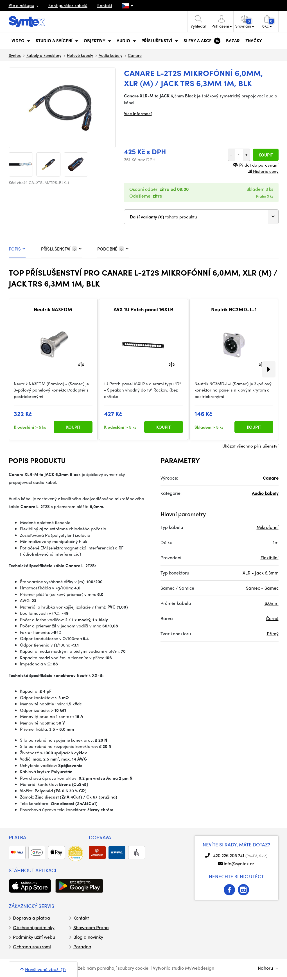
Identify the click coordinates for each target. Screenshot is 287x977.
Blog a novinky (88, 937)
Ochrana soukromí (32, 946)
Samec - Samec (262, 588)
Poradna (82, 946)
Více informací (138, 113)
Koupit (266, 155)
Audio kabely (110, 55)
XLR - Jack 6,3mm (261, 572)
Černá (272, 618)
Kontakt (104, 5)
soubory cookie (133, 968)
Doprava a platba (31, 918)
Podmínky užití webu (34, 937)
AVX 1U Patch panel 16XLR (143, 309)
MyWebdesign (199, 968)
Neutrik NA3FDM (53, 309)
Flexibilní (270, 557)
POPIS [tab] (17, 249)
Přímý (273, 633)
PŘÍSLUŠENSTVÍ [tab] (61, 249)
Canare (135, 55)
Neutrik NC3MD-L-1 (234, 309)
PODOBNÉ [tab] (113, 249)
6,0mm (272, 603)
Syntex (15, 55)
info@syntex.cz (239, 863)
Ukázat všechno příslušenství (250, 446)
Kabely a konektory (43, 55)
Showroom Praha (91, 927)
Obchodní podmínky (34, 927)
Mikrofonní (268, 527)
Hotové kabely (80, 55)
